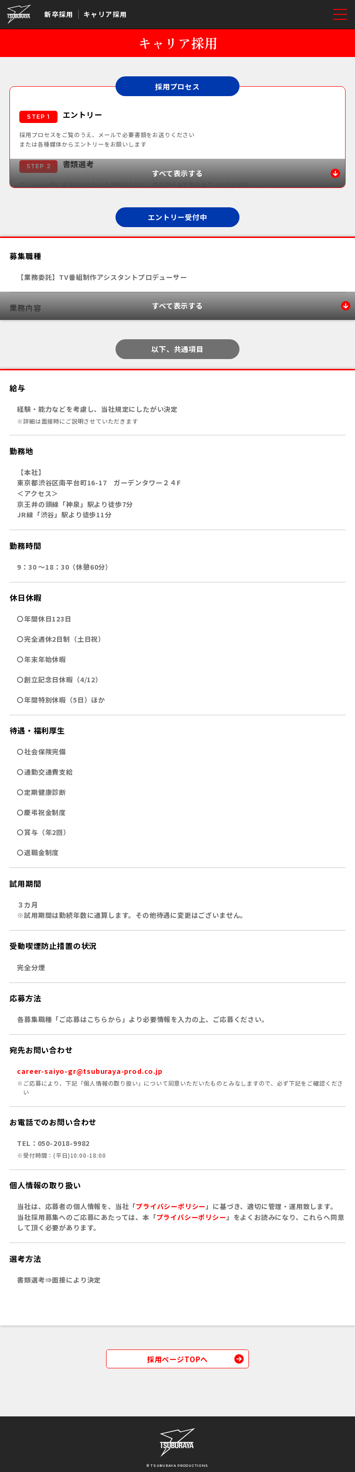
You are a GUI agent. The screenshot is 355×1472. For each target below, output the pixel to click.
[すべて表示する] (177, 173)
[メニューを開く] (339, 14)
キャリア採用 (105, 14)
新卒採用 (59, 14)
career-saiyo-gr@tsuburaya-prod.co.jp (89, 1071)
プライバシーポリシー (171, 1206)
